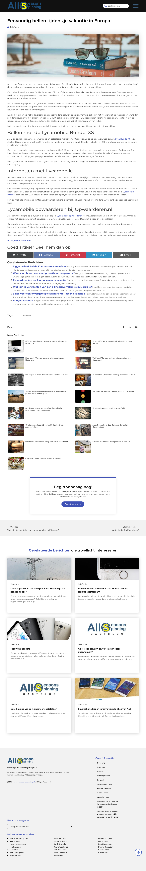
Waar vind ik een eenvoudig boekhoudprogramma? (44, 273)
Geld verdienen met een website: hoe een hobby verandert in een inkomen (108, 814)
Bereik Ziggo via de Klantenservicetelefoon (34, 709)
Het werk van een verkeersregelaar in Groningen (113, 391)
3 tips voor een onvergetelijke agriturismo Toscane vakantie (49, 293)
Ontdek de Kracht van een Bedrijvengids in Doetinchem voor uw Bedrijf (43, 409)
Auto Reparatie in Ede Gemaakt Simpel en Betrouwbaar (110, 426)
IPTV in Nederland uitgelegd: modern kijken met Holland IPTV (46, 342)
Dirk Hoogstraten (105, 844)
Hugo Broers (15, 855)
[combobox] (116, 6)
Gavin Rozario (60, 844)
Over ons (101, 763)
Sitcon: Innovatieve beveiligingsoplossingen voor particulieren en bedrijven (46, 392)
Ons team (101, 767)
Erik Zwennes (60, 850)
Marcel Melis (15, 841)
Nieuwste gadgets (20, 648)
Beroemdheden (104, 788)
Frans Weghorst (61, 847)
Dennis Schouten (105, 847)
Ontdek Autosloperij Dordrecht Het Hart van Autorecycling (44, 426)
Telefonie (14, 27)
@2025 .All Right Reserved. (29, 782)
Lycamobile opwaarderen (69, 215)
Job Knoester (15, 847)
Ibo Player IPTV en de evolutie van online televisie (46, 375)
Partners (101, 771)
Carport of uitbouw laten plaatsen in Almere (111, 442)
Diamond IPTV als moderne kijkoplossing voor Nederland (45, 359)
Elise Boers (58, 855)
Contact (100, 780)
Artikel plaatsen (103, 776)
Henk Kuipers (60, 838)
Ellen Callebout (60, 853)
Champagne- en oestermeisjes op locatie (42, 458)
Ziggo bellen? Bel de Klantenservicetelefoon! (40, 266)
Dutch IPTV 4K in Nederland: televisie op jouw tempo (112, 342)
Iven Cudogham (17, 853)
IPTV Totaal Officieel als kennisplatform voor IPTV (114, 375)
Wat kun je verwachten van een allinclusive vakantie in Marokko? (52, 287)
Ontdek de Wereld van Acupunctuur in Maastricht (46, 442)
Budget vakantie (23, 300)
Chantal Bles (103, 850)
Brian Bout (103, 853)
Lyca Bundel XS (123, 139)
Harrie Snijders (60, 841)
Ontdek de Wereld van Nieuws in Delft (109, 408)
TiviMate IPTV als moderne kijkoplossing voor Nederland (112, 359)
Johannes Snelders (18, 844)
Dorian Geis (103, 841)
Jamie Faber (15, 850)
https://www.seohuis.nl (19, 240)
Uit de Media (102, 793)
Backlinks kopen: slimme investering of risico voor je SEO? (107, 804)
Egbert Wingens (105, 838)
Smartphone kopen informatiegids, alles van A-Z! (104, 709)
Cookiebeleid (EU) (104, 784)
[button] (136, 6)
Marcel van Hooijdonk (19, 838)
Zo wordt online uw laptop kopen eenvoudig (39, 280)
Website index (103, 797)
